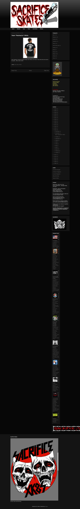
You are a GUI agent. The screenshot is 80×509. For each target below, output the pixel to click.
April (56, 147)
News (18, 64)
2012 (55, 156)
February (57, 150)
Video (54, 55)
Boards (18, 28)
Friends (54, 41)
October (57, 136)
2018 (55, 122)
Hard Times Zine (56, 45)
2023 (55, 114)
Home (13, 28)
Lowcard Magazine (56, 173)
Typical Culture (56, 178)
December (57, 131)
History (54, 47)
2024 (55, 112)
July (56, 142)
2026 (55, 108)
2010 (55, 159)
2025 (55, 110)
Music (54, 49)
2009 (55, 161)
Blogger (46, 506)
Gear (24, 28)
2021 (55, 117)
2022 (55, 115)
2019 (55, 121)
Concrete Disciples (56, 169)
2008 (55, 163)
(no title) (58, 395)
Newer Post (14, 70)
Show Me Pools (56, 176)
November (57, 133)
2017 (55, 124)
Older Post (46, 70)
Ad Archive (35, 28)
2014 (55, 129)
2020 (55, 119)
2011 (55, 158)
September (57, 138)
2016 (55, 126)
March (56, 148)
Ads (53, 35)
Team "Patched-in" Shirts (60, 134)
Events (54, 39)
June (56, 143)
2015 (55, 128)
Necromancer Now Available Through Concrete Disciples (56, 321)
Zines (54, 58)
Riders (20, 64)
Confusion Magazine (57, 171)
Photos (41, 28)
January (57, 152)
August (56, 140)
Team (29, 28)
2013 (55, 154)
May (56, 145)
